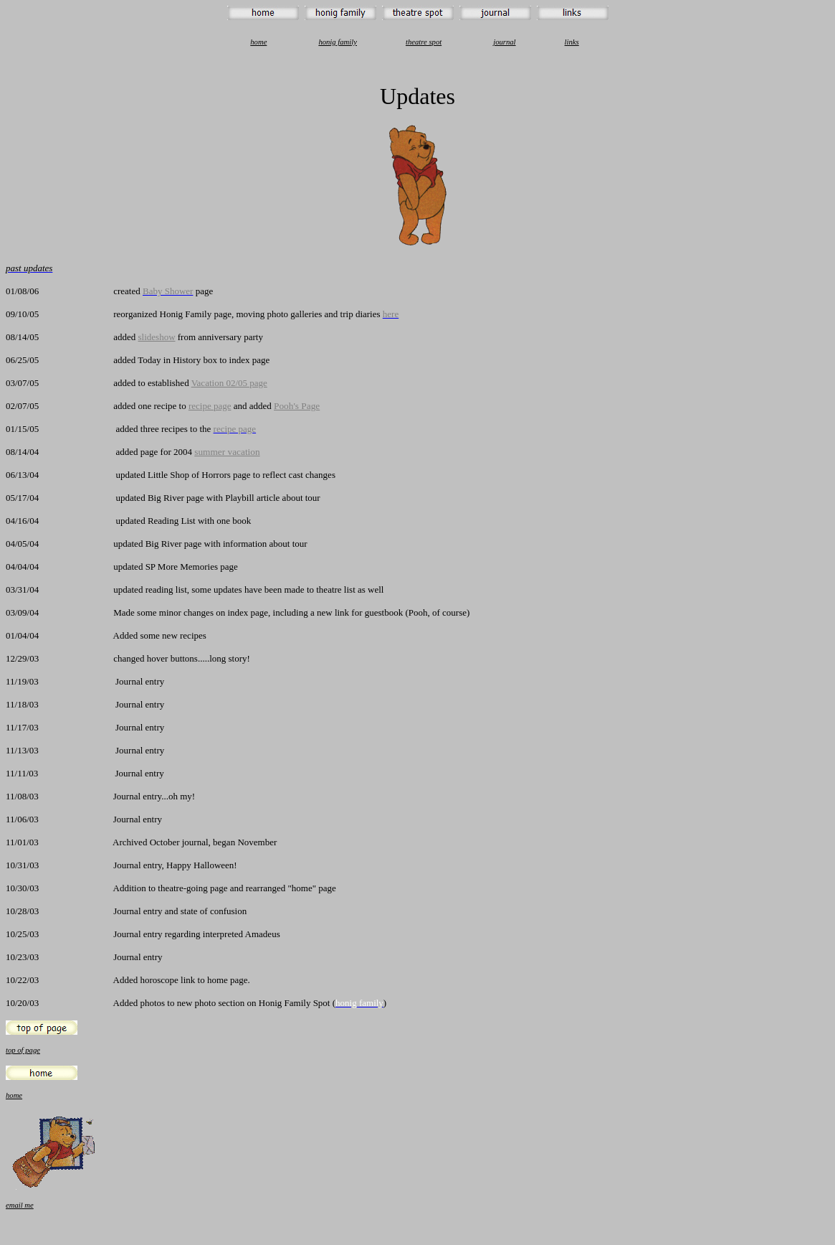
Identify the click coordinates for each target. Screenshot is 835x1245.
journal (504, 42)
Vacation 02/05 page (229, 382)
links (572, 42)
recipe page (210, 405)
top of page (23, 1050)
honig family (337, 42)
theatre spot (424, 42)
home (258, 42)
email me (20, 1205)
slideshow (157, 337)
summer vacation (226, 451)
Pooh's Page (297, 405)
